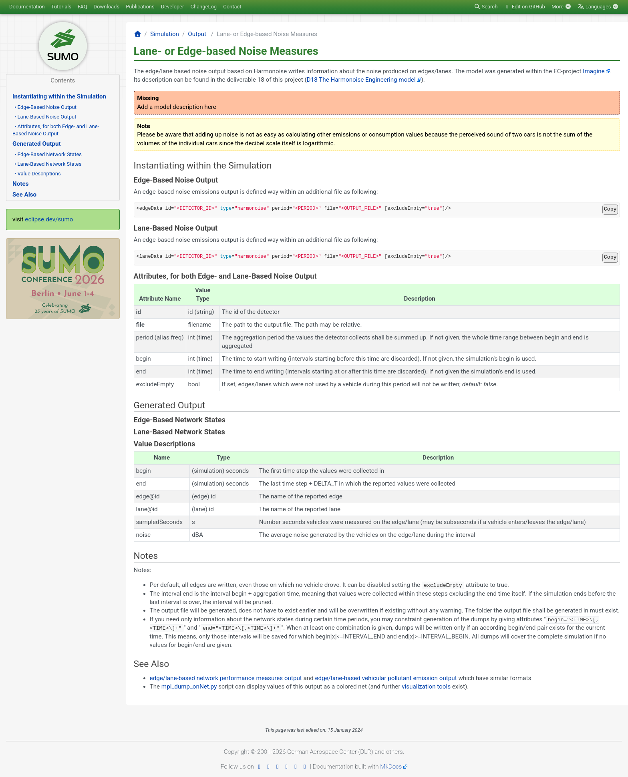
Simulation (164, 34)
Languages (598, 7)
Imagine (593, 71)
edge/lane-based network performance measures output (226, 677)
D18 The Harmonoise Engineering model (361, 79)
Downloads (107, 7)
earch (485, 7)
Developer (172, 7)
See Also (24, 194)
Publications (140, 7)
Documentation (27, 7)
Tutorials (61, 7)
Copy (610, 209)
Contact (232, 7)
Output (197, 34)
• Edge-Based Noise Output (45, 107)
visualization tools (426, 686)
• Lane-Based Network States (47, 164)
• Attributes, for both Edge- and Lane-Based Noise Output (55, 130)
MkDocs (391, 766)
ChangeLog (203, 7)
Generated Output (36, 143)
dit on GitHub (524, 7)
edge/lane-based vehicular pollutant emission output (386, 677)
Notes (20, 183)
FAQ (82, 7)
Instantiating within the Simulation (59, 96)
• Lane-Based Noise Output (45, 117)
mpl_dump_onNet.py (189, 686)
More (561, 7)
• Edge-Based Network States (48, 154)
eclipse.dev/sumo (49, 219)
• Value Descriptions (37, 174)
